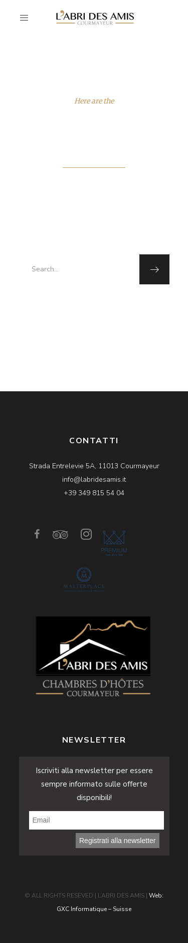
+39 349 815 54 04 (94, 493)
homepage (121, 306)
